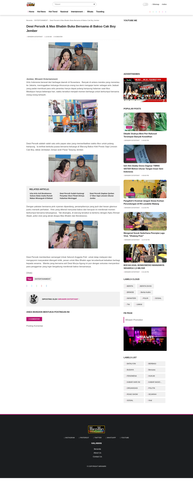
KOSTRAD (130, 194)
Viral (129, 127)
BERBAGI (152, 364)
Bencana (151, 370)
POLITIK (151, 388)
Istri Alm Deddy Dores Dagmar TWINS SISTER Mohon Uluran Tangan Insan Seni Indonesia (143, 169)
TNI (128, 304)
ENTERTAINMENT (41, 20)
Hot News (41, 11)
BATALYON (131, 364)
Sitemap (155, 4)
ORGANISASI (132, 388)
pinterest (84, 438)
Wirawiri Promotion (134, 320)
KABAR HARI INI (133, 382)
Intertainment (77, 11)
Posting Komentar (34, 325)
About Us (97, 453)
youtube (125, 438)
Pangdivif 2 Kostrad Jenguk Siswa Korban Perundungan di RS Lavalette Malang (144, 202)
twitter (98, 438)
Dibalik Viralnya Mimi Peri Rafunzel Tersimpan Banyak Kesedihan (140, 135)
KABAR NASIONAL (155, 382)
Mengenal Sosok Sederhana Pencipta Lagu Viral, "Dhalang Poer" (144, 234)
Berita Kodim (146, 292)
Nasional (64, 11)
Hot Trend (53, 11)
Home (31, 11)
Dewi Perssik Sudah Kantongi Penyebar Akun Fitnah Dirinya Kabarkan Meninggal (72, 195)
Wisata (90, 11)
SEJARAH (152, 394)
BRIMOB (130, 292)
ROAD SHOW (132, 394)
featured (131, 159)
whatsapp (111, 438)
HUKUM (151, 376)
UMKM (139, 304)
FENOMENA (132, 376)
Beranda (29, 20)
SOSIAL (158, 298)
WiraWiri (102, 466)
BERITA (130, 286)
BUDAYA (130, 370)
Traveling (100, 11)
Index (164, 4)
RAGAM (129, 226)
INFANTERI (131, 298)
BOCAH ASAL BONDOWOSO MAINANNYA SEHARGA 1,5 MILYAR (144, 266)
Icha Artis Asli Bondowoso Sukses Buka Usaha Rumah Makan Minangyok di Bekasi (41, 195)
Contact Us (97, 457)
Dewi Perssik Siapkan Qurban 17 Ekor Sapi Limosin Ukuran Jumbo (102, 195)
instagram (70, 438)
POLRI (145, 298)
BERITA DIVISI (146, 286)
